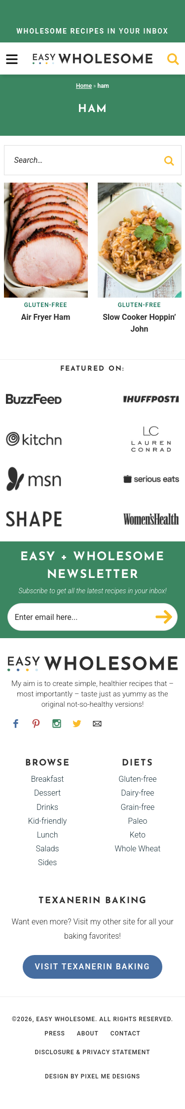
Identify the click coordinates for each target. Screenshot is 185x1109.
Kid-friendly (47, 821)
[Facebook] (16, 723)
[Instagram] (56, 723)
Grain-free (138, 807)
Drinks (47, 807)
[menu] (12, 59)
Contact (126, 1033)
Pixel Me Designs (110, 1076)
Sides (47, 862)
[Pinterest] (36, 723)
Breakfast (47, 779)
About (88, 1033)
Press (54, 1033)
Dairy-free (137, 793)
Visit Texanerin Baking (92, 966)
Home (84, 85)
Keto (138, 835)
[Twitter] (76, 723)
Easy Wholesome (93, 58)
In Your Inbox (92, 31)
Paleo (137, 821)
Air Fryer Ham (46, 317)
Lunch (47, 835)
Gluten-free (46, 305)
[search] (173, 59)
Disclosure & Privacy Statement (92, 1052)
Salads (47, 848)
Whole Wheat (137, 848)
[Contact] (97, 723)
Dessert (47, 793)
